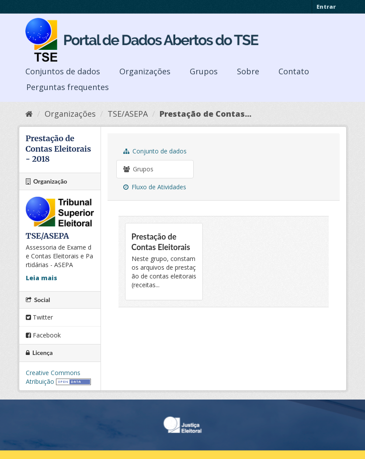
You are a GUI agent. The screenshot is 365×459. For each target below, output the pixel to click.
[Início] (29, 113)
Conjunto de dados (155, 151)
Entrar (326, 6)
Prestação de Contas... (205, 113)
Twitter (39, 317)
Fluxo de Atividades (154, 187)
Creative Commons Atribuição (53, 377)
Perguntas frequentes (67, 87)
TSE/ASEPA (128, 113)
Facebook (43, 335)
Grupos (204, 71)
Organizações (144, 71)
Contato (293, 71)
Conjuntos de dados (62, 71)
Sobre (248, 71)
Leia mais (41, 278)
